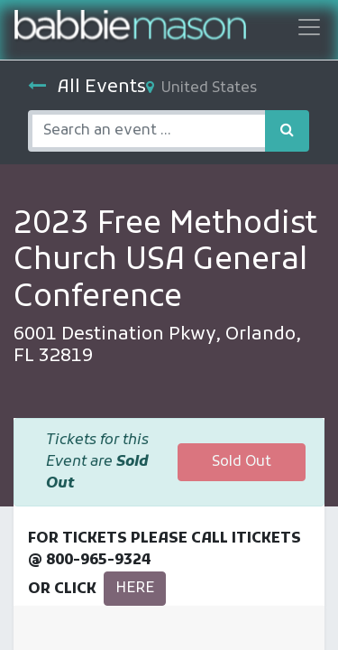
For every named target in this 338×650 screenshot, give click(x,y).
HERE (134, 589)
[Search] (287, 131)
